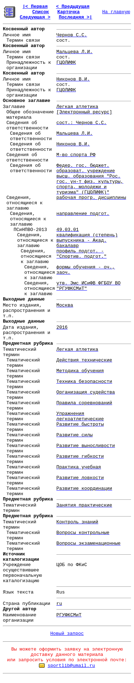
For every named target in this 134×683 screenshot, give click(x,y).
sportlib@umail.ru (71, 665)
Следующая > (35, 17)
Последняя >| (75, 17)
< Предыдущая (73, 6)
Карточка (69, 12)
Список (40, 12)
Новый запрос (67, 633)
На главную (116, 12)
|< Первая (35, 6)
